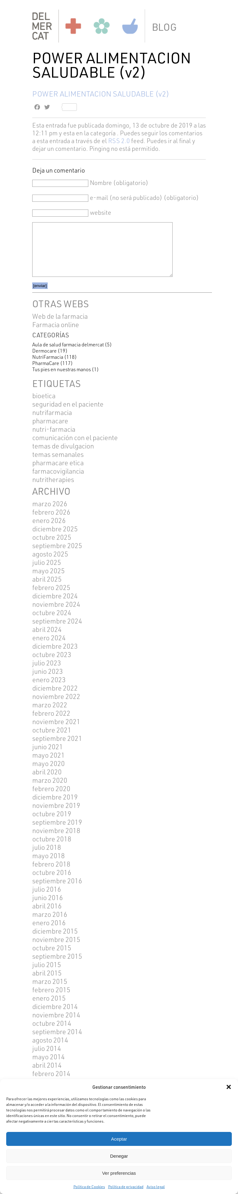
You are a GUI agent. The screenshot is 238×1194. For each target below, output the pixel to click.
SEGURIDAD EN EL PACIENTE (68, 404)
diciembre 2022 (55, 688)
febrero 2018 (51, 864)
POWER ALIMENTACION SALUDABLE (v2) (100, 93)
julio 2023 (46, 663)
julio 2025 (46, 562)
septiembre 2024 (57, 621)
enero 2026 (49, 520)
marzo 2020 (49, 780)
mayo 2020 (48, 763)
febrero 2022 (51, 713)
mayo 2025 (48, 570)
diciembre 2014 (55, 1006)
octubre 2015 (51, 948)
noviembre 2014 (56, 1015)
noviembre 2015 (56, 939)
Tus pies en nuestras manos (61, 369)
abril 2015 (47, 973)
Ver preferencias (119, 1173)
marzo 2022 (49, 705)
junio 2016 (47, 897)
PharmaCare (45, 363)
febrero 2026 (51, 512)
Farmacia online (55, 324)
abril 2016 (47, 906)
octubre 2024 (51, 612)
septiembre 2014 (57, 1031)
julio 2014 (46, 1048)
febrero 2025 (51, 587)
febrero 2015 (51, 989)
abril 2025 (47, 579)
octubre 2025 (51, 537)
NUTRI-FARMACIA (53, 429)
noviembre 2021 (56, 721)
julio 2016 (46, 889)
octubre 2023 (51, 654)
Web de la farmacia (60, 316)
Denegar (119, 1156)
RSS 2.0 (119, 141)
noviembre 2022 (56, 696)
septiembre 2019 (57, 822)
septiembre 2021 (57, 738)
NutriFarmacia (47, 357)
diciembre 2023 (55, 646)
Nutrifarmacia (52, 412)
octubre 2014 (51, 1023)
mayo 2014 (48, 1056)
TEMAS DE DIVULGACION (63, 446)
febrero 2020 (51, 788)
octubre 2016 (51, 872)
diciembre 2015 (55, 931)
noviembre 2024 (56, 604)
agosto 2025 (50, 554)
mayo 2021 (48, 755)
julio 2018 (46, 847)
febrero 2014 (51, 1073)
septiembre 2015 (57, 956)
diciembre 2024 (55, 596)
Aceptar (119, 1139)
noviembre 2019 (56, 805)
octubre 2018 (51, 839)
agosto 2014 (50, 1040)
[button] (229, 1087)
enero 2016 (49, 922)
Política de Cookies (89, 1186)
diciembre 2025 (55, 529)
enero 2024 (49, 637)
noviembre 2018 (56, 830)
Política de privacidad (125, 1186)
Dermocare (44, 351)
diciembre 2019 (55, 797)
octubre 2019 (51, 813)
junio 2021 (47, 746)
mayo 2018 (48, 855)
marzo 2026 (49, 503)
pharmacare (50, 421)
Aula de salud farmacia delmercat (68, 344)
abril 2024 (47, 629)
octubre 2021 (51, 730)
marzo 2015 (49, 981)
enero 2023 (49, 679)
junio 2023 (47, 671)
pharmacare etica (58, 462)
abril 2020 (47, 772)
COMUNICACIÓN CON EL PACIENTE (75, 437)
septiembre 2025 (57, 545)
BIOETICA (43, 395)
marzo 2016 (49, 914)
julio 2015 (46, 964)
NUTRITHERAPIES (53, 479)
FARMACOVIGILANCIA (58, 471)
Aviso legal (156, 1186)
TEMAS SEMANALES (58, 454)
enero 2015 (49, 998)
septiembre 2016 (57, 880)
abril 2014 (47, 1065)
